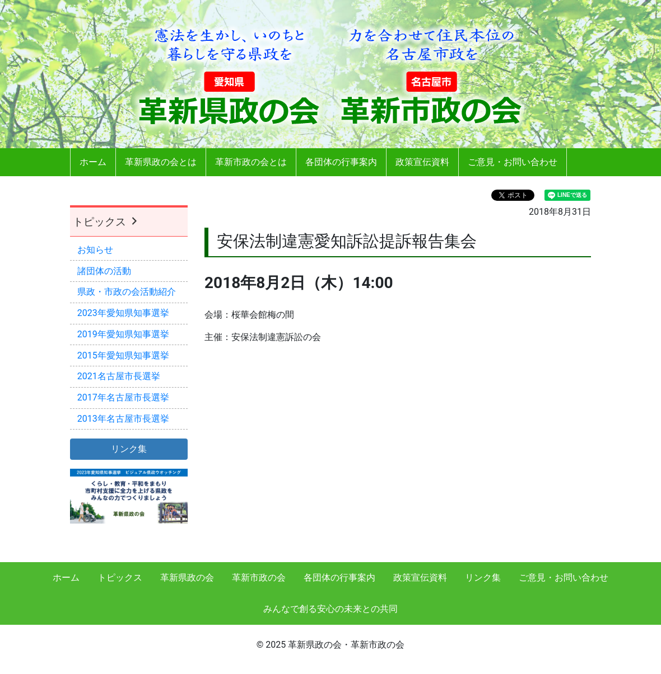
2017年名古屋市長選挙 (123, 397)
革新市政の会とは (251, 162)
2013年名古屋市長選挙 (123, 418)
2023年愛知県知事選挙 (123, 313)
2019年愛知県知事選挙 (123, 334)
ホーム (93, 162)
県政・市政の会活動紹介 (126, 291)
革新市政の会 (259, 577)
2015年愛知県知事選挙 (123, 355)
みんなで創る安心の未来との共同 (330, 609)
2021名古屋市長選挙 (118, 376)
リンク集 (483, 577)
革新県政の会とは (161, 162)
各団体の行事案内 (341, 162)
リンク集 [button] (129, 449)
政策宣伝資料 (422, 162)
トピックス (106, 221)
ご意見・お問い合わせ (512, 162)
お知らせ (95, 249)
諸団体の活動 (104, 271)
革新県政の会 (187, 577)
